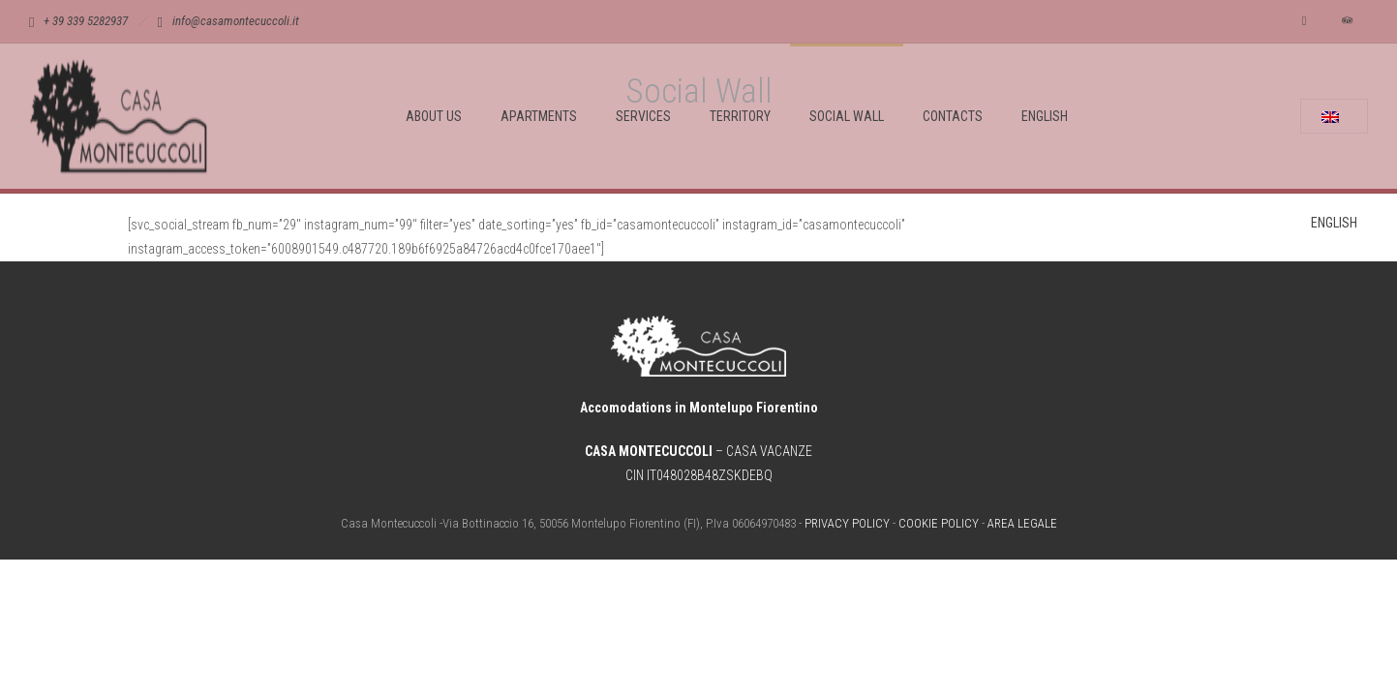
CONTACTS (953, 116)
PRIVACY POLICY (847, 523)
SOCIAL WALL (846, 116)
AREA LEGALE (1022, 523)
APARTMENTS (539, 116)
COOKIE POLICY (938, 523)
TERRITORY (740, 116)
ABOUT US (434, 116)
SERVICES (643, 116)
